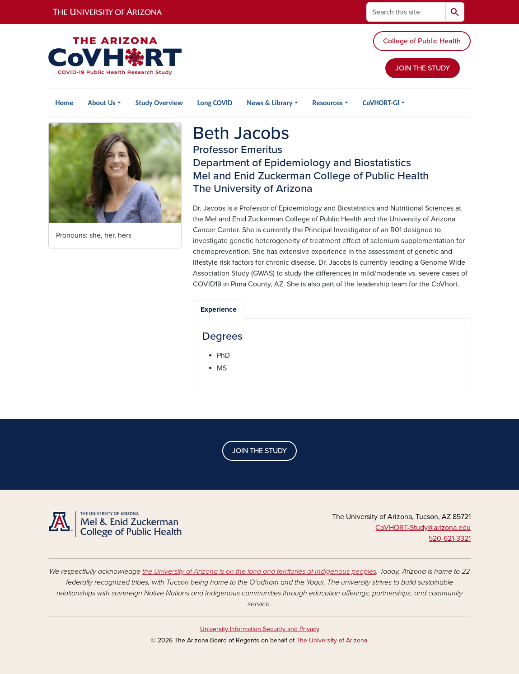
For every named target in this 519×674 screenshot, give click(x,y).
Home (65, 102)
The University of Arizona (331, 640)
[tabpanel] (332, 352)
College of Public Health (422, 41)
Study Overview (159, 102)
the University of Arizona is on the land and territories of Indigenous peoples (259, 571)
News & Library (269, 102)
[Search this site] (406, 12)
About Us (101, 102)
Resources (328, 102)
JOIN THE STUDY (422, 68)
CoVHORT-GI (381, 102)
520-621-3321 (450, 538)
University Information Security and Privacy (259, 629)
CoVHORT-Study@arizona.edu (423, 527)
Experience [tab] (219, 309)
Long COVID (215, 102)
